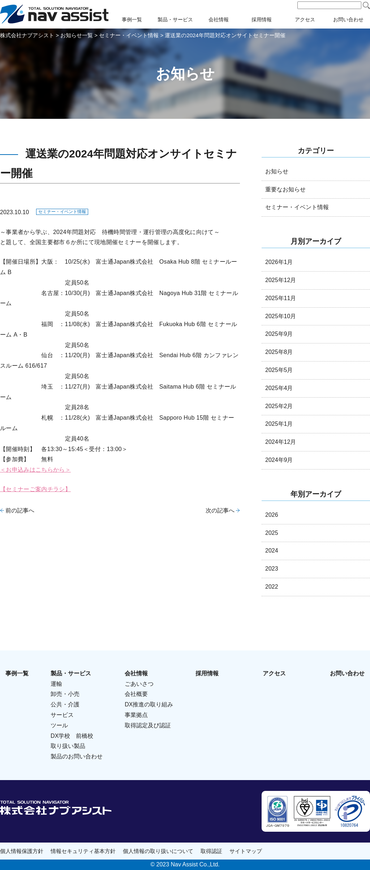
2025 (271, 533)
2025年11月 (280, 298)
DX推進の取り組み (149, 704)
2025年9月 (279, 334)
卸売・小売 (65, 694)
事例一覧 (132, 19)
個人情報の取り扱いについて (158, 851)
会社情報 (218, 19)
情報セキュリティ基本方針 (83, 851)
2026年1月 (279, 262)
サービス (62, 715)
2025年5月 (279, 370)
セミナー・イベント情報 (62, 211)
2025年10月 (280, 316)
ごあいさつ (139, 684)
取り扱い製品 (68, 746)
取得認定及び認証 (148, 725)
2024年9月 (279, 460)
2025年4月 (279, 388)
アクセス (305, 19)
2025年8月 (279, 352)
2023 (271, 569)
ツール (59, 725)
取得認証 (211, 851)
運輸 (56, 684)
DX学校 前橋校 (72, 736)
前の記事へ (19, 510)
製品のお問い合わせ (77, 756)
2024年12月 (280, 442)
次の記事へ (220, 510)
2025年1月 (279, 424)
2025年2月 (279, 406)
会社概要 (136, 694)
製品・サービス (175, 19)
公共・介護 (65, 704)
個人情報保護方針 (21, 851)
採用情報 (261, 19)
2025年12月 (280, 280)
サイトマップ (245, 851)
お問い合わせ (348, 19)
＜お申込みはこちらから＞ (35, 470)
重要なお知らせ (285, 189)
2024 (271, 550)
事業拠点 (136, 715)
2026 (271, 515)
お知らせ (276, 171)
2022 (271, 587)
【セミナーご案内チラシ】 (35, 489)
